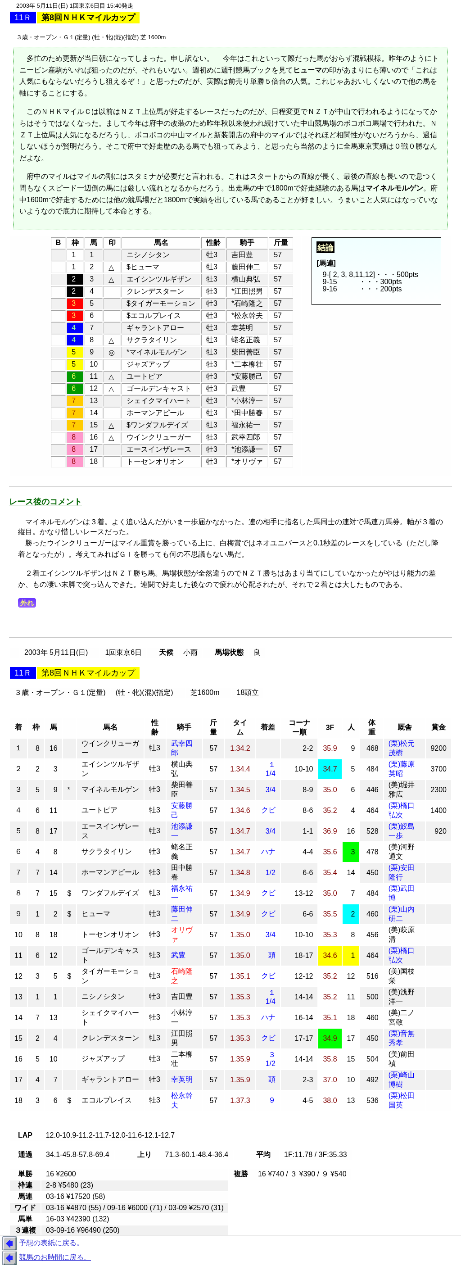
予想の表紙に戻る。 (42, 1243)
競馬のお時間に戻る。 (45, 1258)
